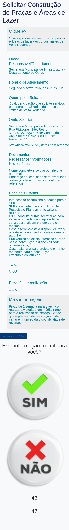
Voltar (21, 336)
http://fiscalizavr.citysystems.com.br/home (39, 145)
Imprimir (7, 336)
